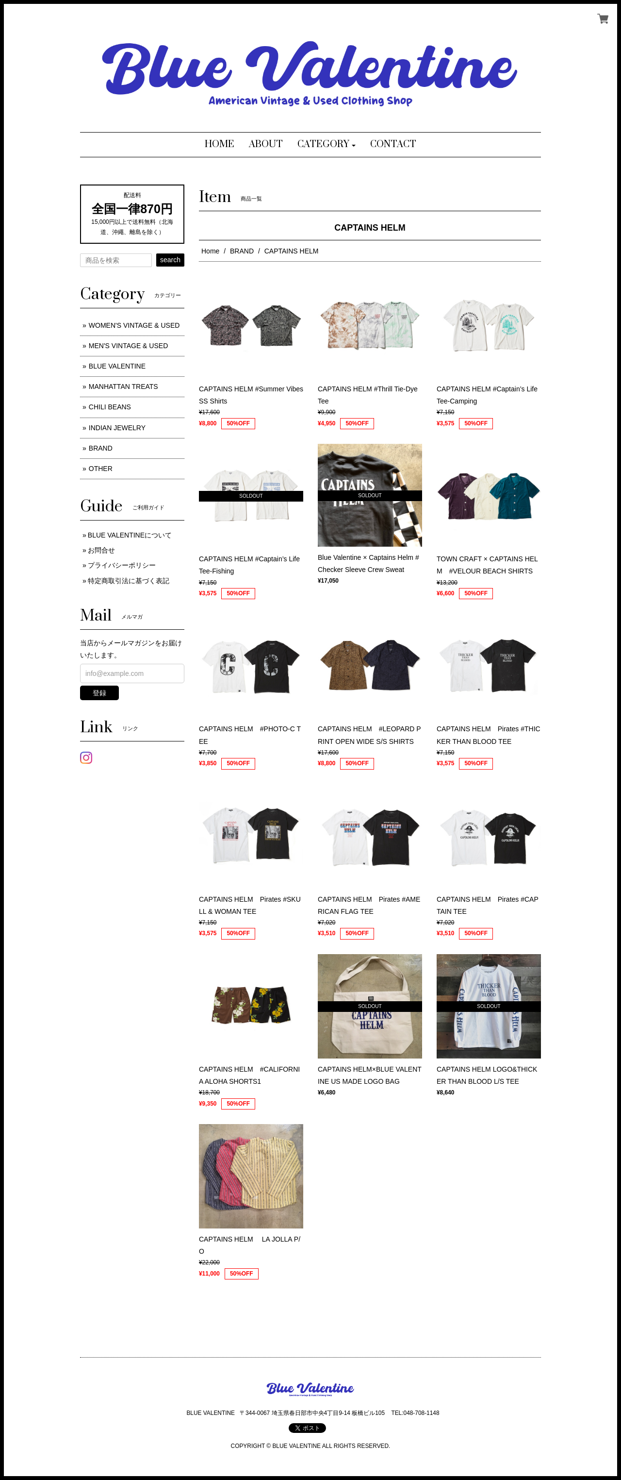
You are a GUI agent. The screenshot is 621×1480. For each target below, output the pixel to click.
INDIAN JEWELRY (117, 428)
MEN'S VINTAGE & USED (128, 346)
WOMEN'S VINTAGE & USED (134, 325)
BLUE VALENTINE (117, 366)
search (170, 260)
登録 (99, 693)
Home (210, 251)
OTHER (101, 468)
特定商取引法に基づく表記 (128, 581)
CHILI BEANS (110, 407)
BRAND (242, 251)
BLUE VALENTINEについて (130, 535)
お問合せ (101, 550)
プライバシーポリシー (122, 565)
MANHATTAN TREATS (123, 386)
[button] (326, 145)
